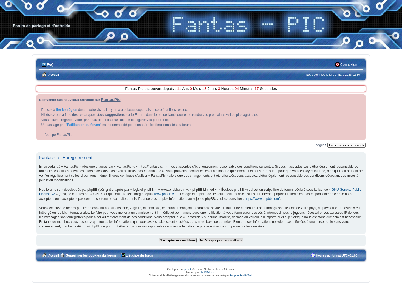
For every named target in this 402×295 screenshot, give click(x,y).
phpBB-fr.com (208, 272)
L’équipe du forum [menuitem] (140, 255)
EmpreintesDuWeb (241, 275)
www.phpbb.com (166, 194)
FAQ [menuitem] (50, 65)
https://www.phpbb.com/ (262, 199)
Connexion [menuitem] (348, 65)
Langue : (320, 145)
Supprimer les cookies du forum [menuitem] (91, 255)
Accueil (53, 255)
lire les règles (66, 110)
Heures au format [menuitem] (336, 255)
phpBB (188, 269)
